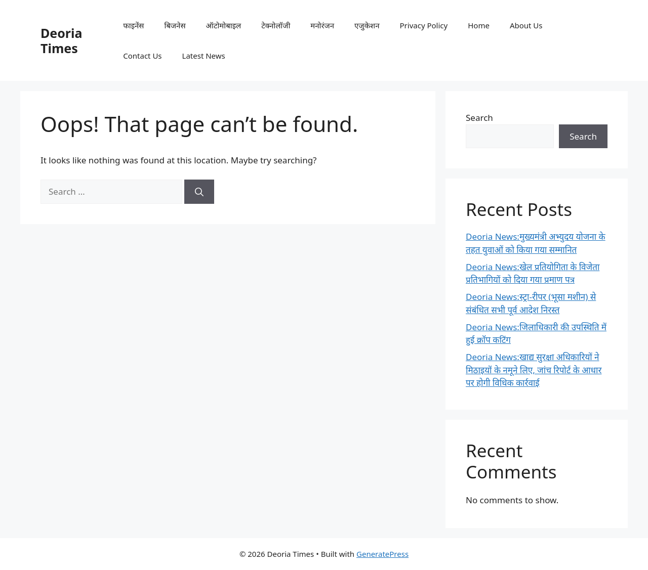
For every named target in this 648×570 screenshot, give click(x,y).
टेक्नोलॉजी (275, 25)
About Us (526, 25)
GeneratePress (382, 554)
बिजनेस (175, 25)
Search (479, 117)
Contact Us (142, 56)
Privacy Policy (424, 25)
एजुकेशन (366, 25)
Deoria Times (61, 40)
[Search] (199, 192)
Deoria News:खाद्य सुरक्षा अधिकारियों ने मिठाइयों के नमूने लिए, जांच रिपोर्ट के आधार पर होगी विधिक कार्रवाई (533, 369)
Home (479, 25)
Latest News (203, 56)
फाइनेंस (133, 25)
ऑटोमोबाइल (223, 25)
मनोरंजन (322, 25)
